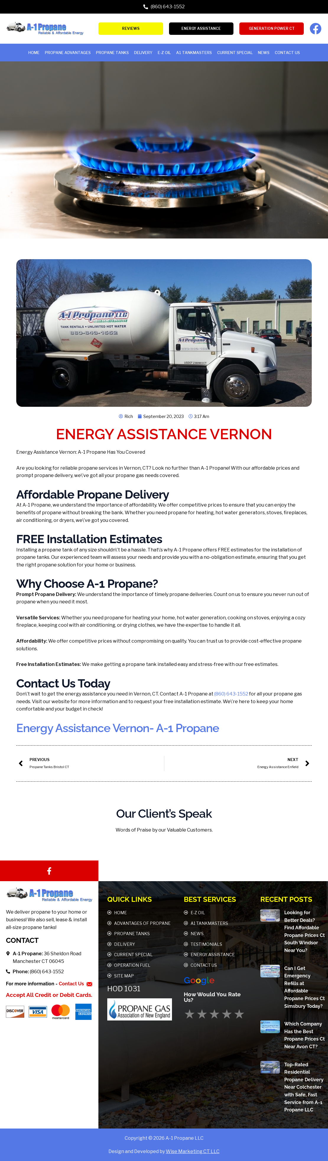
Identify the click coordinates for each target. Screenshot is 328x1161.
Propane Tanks (112, 52)
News (263, 52)
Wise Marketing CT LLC (193, 1151)
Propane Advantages (68, 52)
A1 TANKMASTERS (194, 52)
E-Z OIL (164, 52)
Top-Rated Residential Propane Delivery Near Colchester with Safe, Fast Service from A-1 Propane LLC (304, 1087)
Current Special (235, 52)
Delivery (143, 52)
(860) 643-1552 (231, 694)
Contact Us (287, 52)
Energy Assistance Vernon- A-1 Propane (121, 728)
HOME (34, 52)
